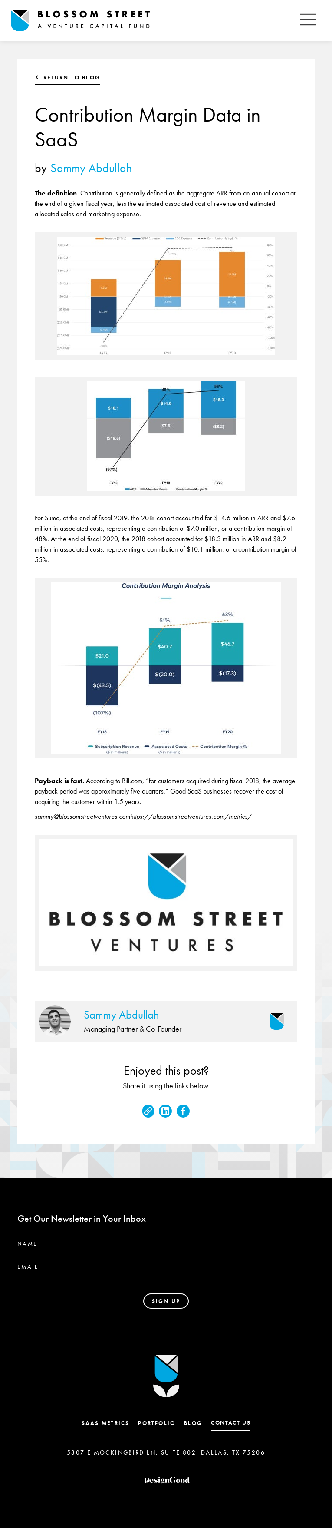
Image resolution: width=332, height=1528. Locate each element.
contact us (230, 1422)
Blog (193, 1423)
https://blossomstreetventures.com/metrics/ (191, 816)
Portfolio (156, 1423)
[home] (153, 21)
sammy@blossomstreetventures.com (82, 816)
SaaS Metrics (106, 1423)
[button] (308, 21)
